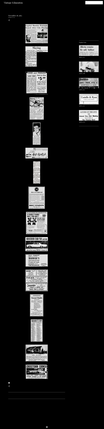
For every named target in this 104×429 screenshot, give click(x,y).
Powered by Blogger (52, 427)
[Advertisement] (36, 413)
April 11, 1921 (82, 89)
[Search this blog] (95, 2)
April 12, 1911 (82, 106)
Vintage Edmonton (13, 2)
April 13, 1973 (82, 57)
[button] (9, 20)
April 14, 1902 (82, 122)
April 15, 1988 (82, 73)
